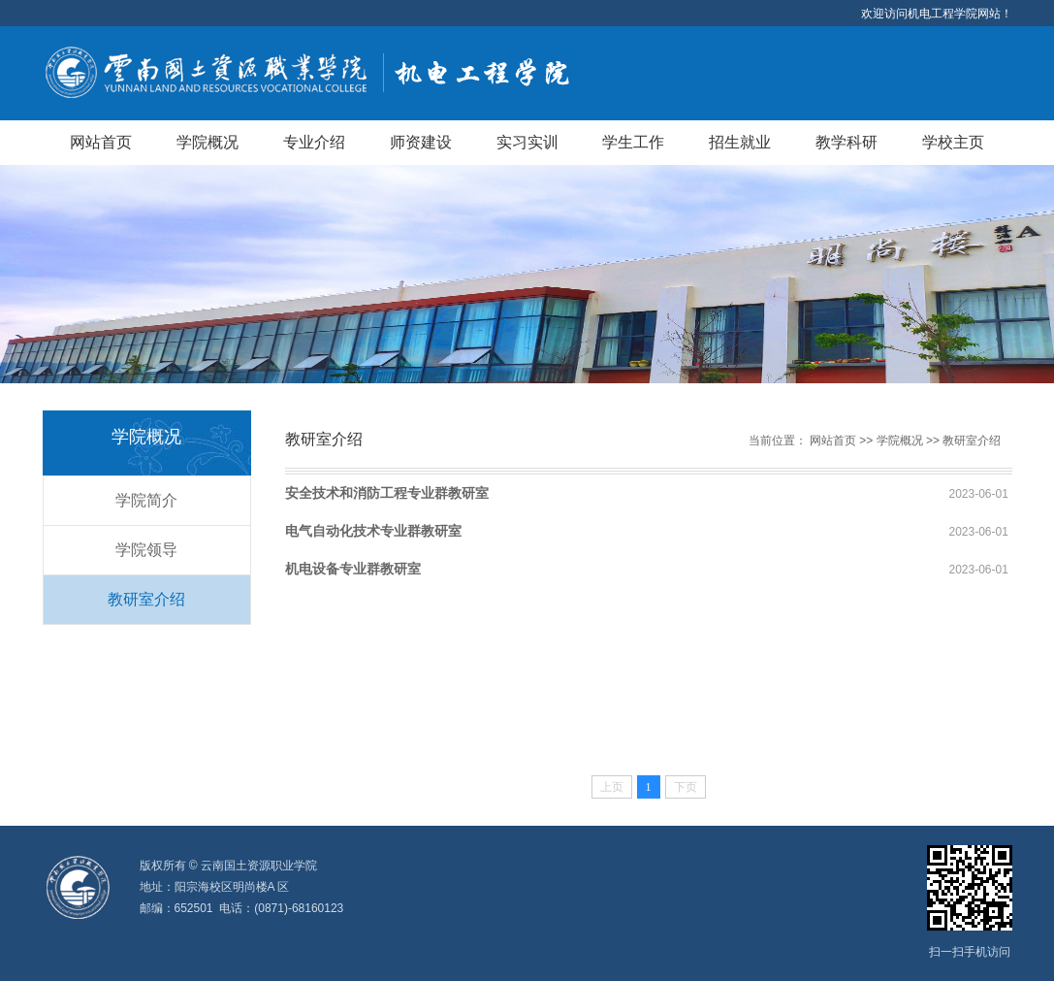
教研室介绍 (146, 599)
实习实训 (527, 142)
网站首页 (101, 142)
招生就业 (740, 142)
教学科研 (846, 142)
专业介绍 (314, 142)
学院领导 (146, 549)
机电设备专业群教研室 (353, 568)
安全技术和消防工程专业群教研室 (387, 493)
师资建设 (421, 142)
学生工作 (633, 142)
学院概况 (207, 142)
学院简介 (146, 500)
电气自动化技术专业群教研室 (373, 531)
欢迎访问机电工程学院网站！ (936, 13)
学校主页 (953, 142)
